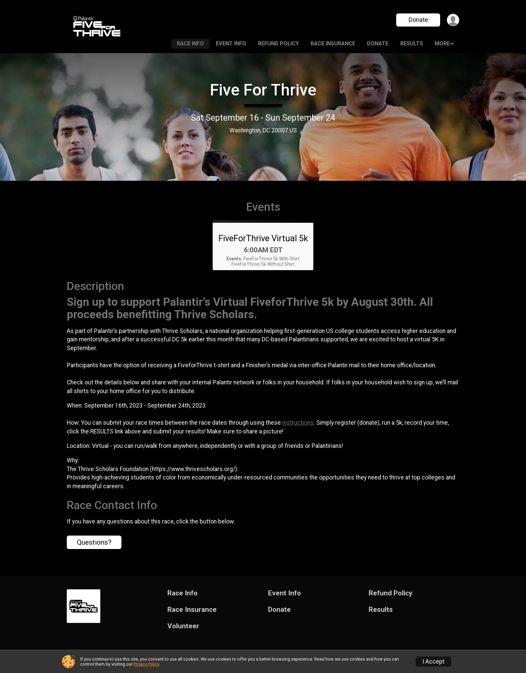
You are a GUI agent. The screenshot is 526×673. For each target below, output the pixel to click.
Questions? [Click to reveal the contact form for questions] (94, 542)
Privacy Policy (146, 664)
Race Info (190, 43)
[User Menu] (453, 20)
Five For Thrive (263, 89)
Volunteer (183, 626)
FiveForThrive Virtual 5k (263, 238)
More (442, 43)
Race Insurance (333, 43)
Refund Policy (278, 43)
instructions (298, 422)
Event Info (231, 43)
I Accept (433, 661)
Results (411, 43)
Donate (418, 19)
